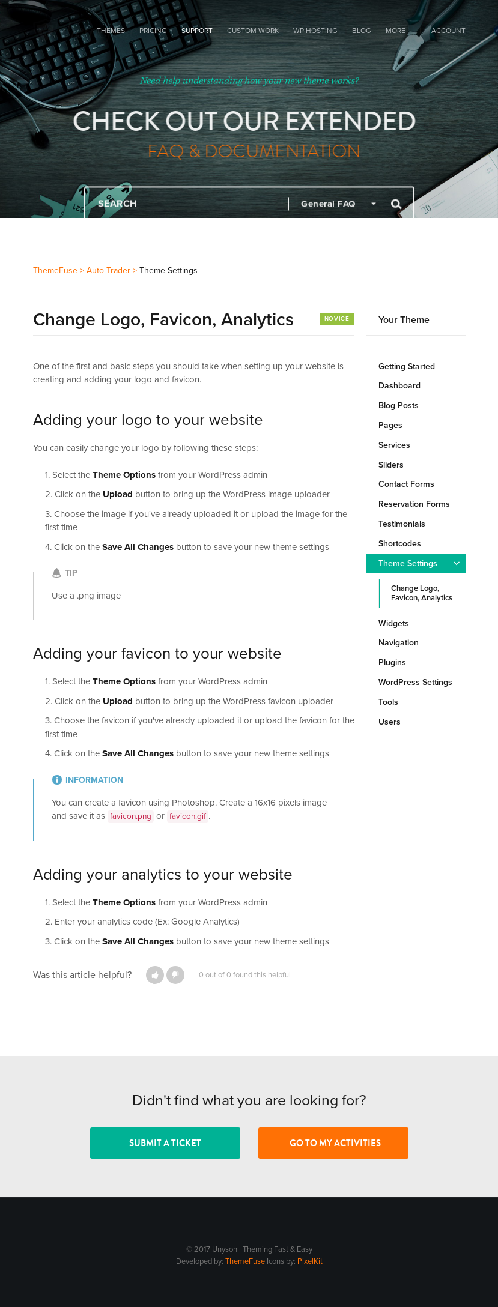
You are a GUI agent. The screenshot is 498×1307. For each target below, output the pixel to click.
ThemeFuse (245, 1261)
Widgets (393, 623)
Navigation (398, 643)
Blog (361, 30)
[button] (155, 975)
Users (389, 722)
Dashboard (399, 386)
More (395, 30)
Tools (388, 702)
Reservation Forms (414, 504)
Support (197, 30)
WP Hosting (315, 30)
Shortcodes (399, 544)
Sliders (391, 465)
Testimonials (401, 524)
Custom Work (253, 30)
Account (448, 30)
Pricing (153, 30)
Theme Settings (407, 563)
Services (394, 445)
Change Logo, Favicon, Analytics (421, 593)
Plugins (392, 662)
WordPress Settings (415, 682)
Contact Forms (406, 484)
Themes (111, 30)
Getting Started (406, 366)
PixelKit (310, 1261)
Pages (390, 425)
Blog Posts (398, 405)
